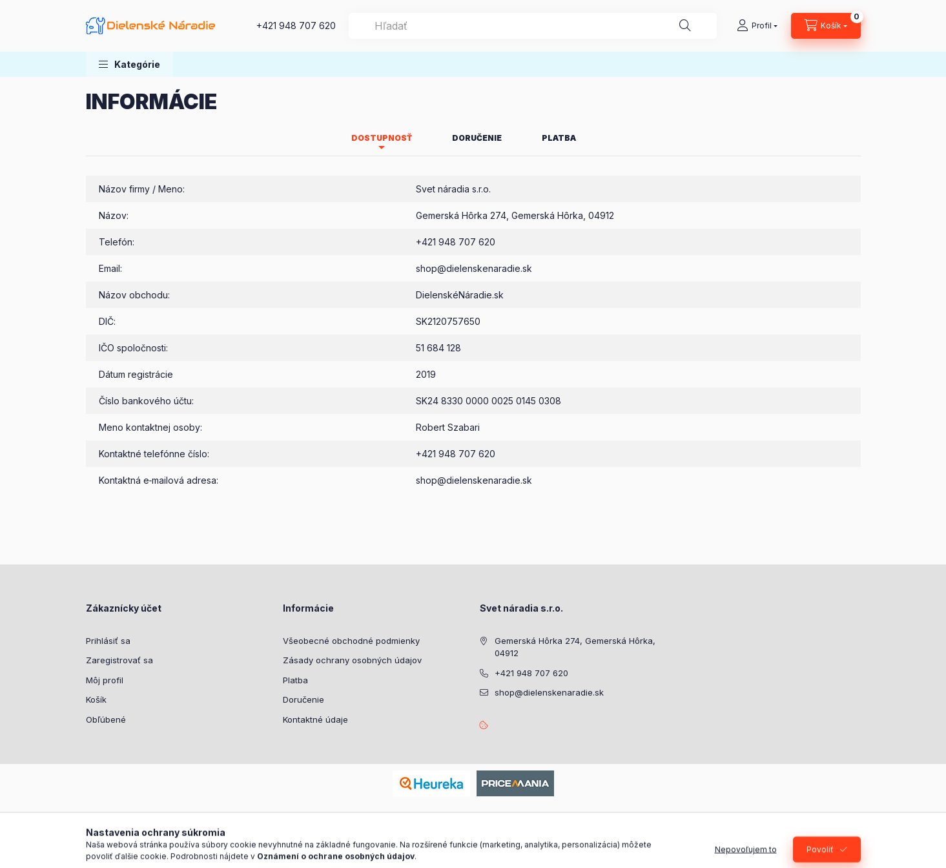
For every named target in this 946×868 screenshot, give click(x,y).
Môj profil (104, 680)
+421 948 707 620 (296, 25)
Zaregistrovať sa (119, 660)
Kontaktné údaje (315, 719)
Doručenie (303, 699)
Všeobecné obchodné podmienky (351, 641)
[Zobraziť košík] (826, 26)
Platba (295, 680)
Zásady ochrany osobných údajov (352, 660)
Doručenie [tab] (477, 138)
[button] (129, 64)
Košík (96, 699)
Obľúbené (106, 719)
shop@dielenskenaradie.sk (474, 268)
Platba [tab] (559, 138)
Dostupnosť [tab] (381, 138)
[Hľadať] (685, 26)
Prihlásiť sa (108, 641)
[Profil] (757, 26)
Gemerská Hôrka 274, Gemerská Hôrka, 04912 (575, 647)
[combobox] (533, 26)
